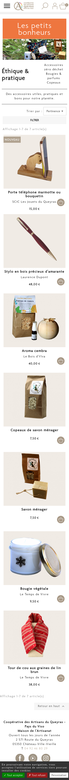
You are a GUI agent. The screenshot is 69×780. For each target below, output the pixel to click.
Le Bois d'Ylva (34, 356)
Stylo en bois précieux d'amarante (34, 271)
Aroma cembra (34, 351)
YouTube (32, 758)
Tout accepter (13, 775)
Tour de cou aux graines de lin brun (34, 670)
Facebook (19, 758)
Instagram (45, 758)
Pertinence (55, 111)
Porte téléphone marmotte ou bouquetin (34, 194)
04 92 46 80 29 (36, 748)
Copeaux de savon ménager (34, 430)
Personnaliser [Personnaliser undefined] (59, 775)
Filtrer (34, 120)
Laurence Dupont (34, 277)
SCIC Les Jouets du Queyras (34, 201)
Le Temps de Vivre (34, 594)
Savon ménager (34, 509)
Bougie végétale (34, 589)
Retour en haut (51, 706)
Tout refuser (37, 775)
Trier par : (34, 111)
